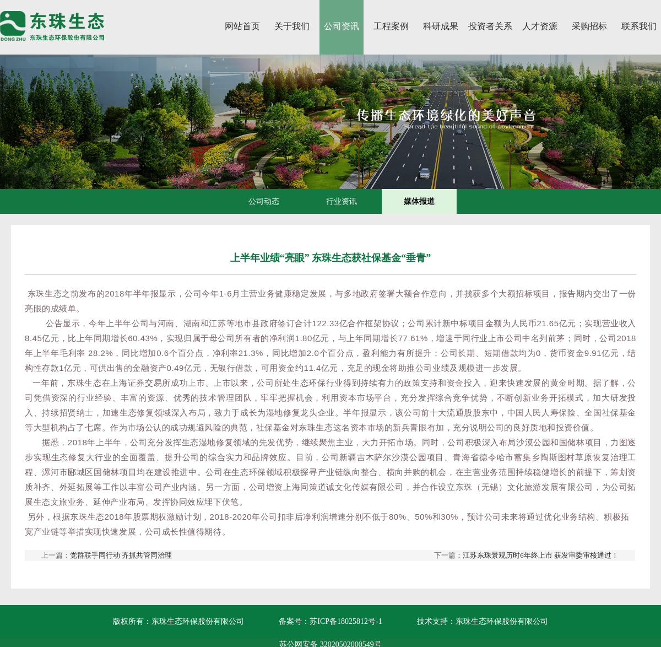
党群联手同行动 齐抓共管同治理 (121, 555)
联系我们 (639, 26)
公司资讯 (341, 26)
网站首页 (242, 26)
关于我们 (292, 26)
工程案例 (391, 26)
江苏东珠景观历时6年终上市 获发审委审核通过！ (541, 555)
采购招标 (589, 26)
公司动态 (263, 201)
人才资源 (539, 26)
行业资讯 (341, 201)
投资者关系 (490, 26)
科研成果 (440, 26)
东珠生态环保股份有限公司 (502, 621)
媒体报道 (419, 201)
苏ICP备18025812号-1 (346, 621)
